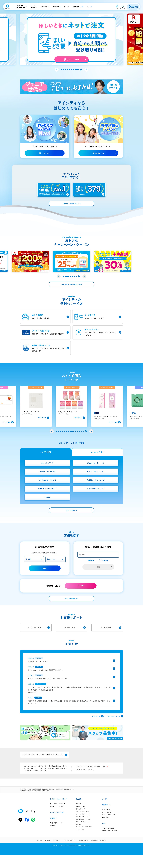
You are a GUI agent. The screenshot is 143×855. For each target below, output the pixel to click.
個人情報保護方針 (83, 840)
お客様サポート (106, 805)
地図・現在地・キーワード (57, 823)
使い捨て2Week (80, 806)
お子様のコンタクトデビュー (58, 806)
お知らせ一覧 (98, 716)
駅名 (92, 560)
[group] (36, 406)
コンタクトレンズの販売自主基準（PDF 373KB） (92, 766)
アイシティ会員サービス (108, 815)
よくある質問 (110, 627)
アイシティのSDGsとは (108, 828)
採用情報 (47, 840)
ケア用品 (47, 497)
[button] (57, 70)
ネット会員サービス (107, 812)
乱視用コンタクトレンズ (95, 480)
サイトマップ (56, 840)
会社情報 (39, 840)
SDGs (103, 823)
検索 (44, 568)
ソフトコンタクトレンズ (47, 480)
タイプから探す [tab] (45, 452)
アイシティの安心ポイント (71, 203)
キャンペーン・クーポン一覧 (71, 284)
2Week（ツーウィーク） (96, 463)
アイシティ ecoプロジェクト (109, 830)
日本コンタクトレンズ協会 (85, 770)
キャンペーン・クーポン (57, 812)
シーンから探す (71, 510)
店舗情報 (105, 560)
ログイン (122, 8)
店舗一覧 (52, 825)
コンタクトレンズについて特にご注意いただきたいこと (45, 754)
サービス (104, 799)
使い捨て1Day (80, 804)
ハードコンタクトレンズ (95, 471)
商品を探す (79, 799)
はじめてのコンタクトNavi (57, 804)
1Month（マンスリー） (47, 471)
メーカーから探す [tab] (97, 452)
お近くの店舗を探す (71, 598)
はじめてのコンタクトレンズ (58, 799)
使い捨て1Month (80, 809)
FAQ (117, 8)
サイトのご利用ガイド (69, 840)
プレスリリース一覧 (115, 716)
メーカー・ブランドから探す (84, 826)
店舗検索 (134, 7)
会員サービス (75, 627)
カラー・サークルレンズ (95, 488)
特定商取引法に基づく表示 (98, 840)
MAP (82, 586)
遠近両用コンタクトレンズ (47, 488)
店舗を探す (53, 818)
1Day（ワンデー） (47, 463)
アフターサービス (38, 627)
